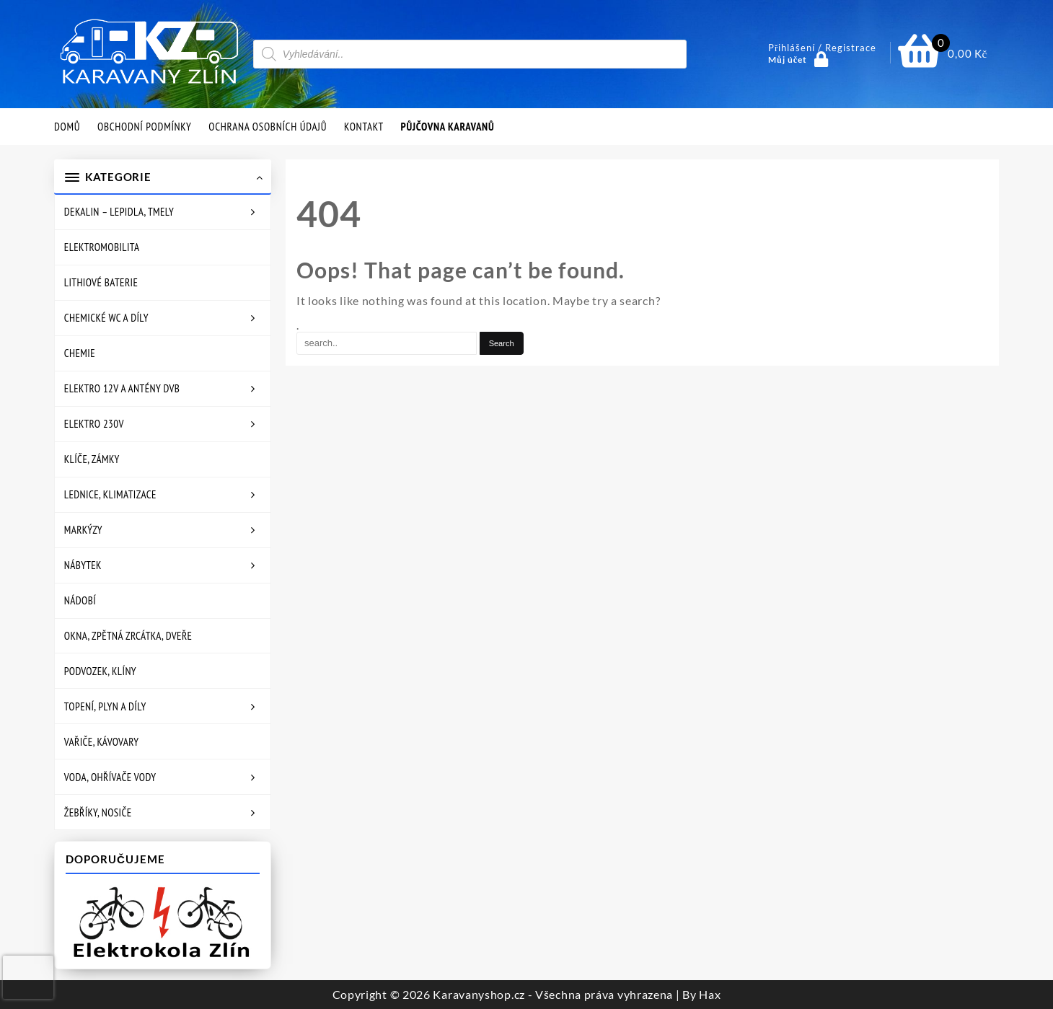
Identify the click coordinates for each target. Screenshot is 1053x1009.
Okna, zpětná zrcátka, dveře (128, 636)
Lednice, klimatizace (110, 494)
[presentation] (28, 977)
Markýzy (83, 530)
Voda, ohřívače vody (110, 777)
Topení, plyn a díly (105, 706)
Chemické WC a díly (106, 318)
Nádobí (80, 600)
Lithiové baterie (101, 282)
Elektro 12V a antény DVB (122, 388)
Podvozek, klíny (100, 671)
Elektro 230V (94, 424)
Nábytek (83, 565)
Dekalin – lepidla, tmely (119, 212)
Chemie (79, 353)
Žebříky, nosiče (98, 812)
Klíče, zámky (92, 459)
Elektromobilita (102, 247)
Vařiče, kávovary (101, 742)
